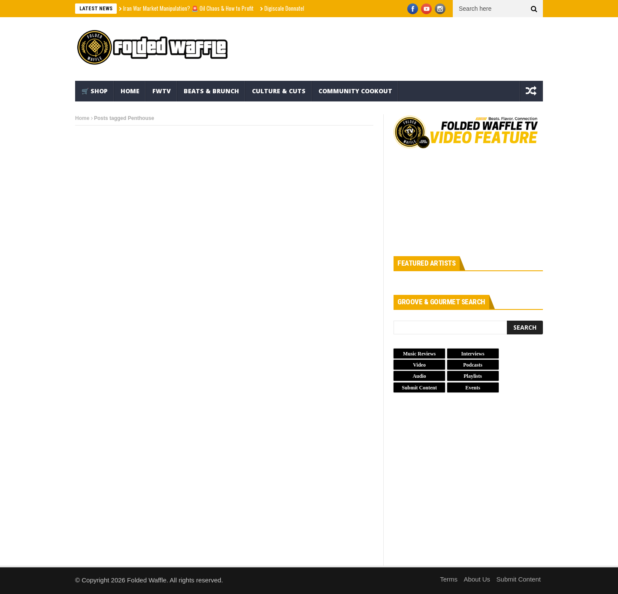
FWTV (161, 91)
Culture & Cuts (279, 91)
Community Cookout (355, 91)
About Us (477, 579)
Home (130, 91)
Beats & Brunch (211, 91)
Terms (448, 579)
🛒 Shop (95, 91)
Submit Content (519, 579)
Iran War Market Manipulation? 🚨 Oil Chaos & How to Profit (188, 8)
